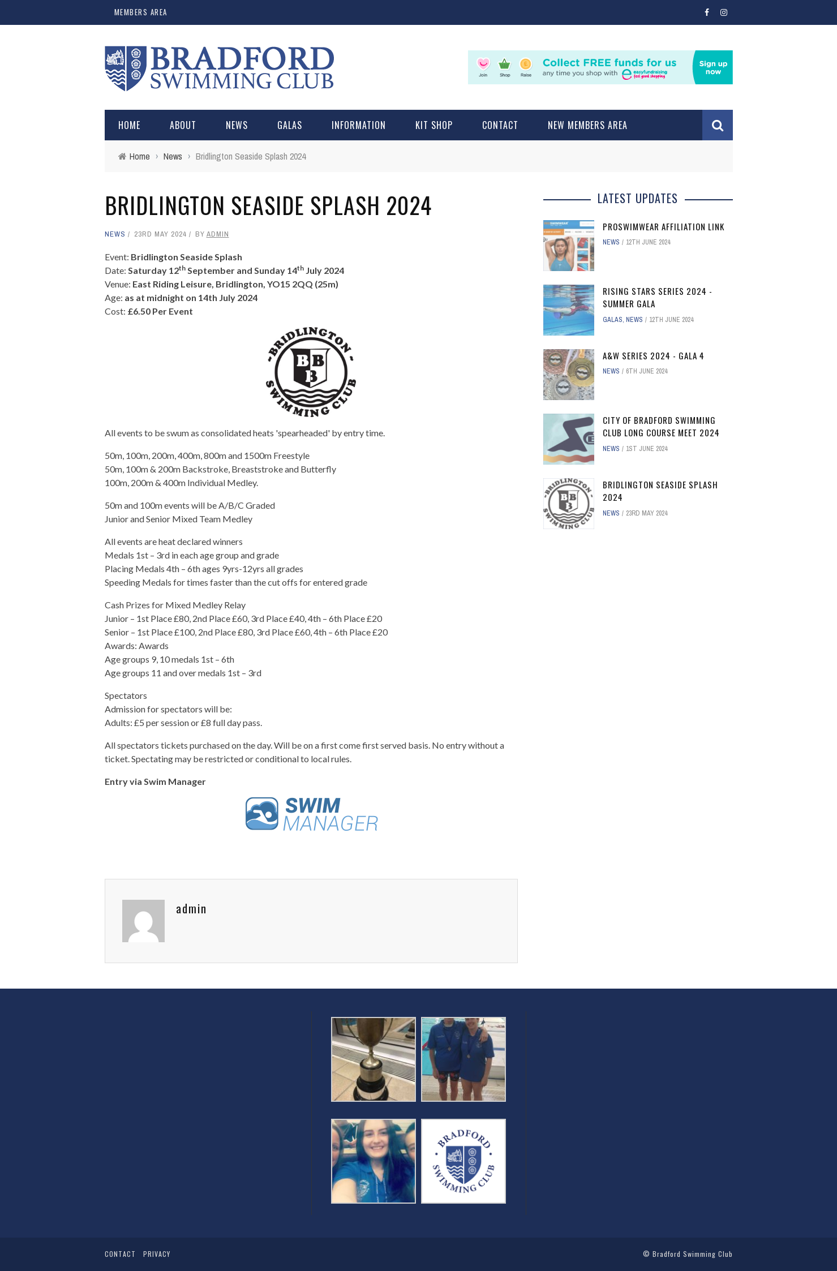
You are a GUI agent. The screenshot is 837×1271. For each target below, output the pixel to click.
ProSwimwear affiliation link (663, 226)
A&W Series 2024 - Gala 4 (654, 355)
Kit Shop (434, 125)
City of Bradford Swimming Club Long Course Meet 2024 (661, 426)
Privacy (156, 1254)
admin (218, 234)
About (183, 125)
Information (359, 125)
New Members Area (588, 125)
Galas (289, 125)
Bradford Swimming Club (693, 1254)
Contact (500, 125)
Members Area (141, 12)
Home (129, 125)
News (237, 125)
